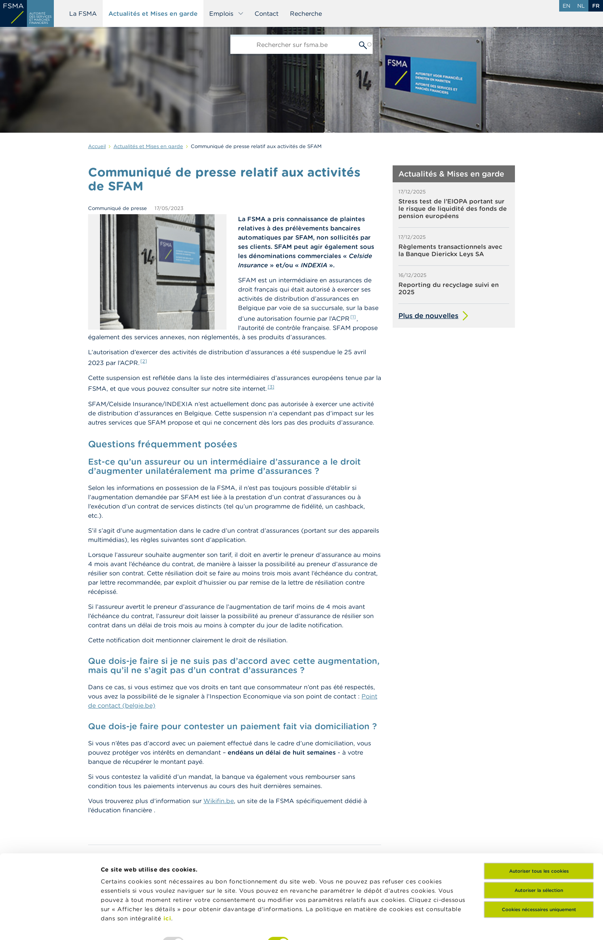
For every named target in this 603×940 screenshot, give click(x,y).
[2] (143, 361)
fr (596, 5)
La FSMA (83, 13)
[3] (271, 387)
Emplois (226, 13)
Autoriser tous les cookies (539, 822)
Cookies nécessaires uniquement (539, 860)
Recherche (306, 13)
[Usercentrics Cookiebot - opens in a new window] (49, 925)
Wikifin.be (218, 801)
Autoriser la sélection (539, 841)
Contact (266, 13)
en (566, 5)
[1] (353, 317)
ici (167, 869)
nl (581, 5)
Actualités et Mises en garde (153, 13)
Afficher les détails (375, 924)
